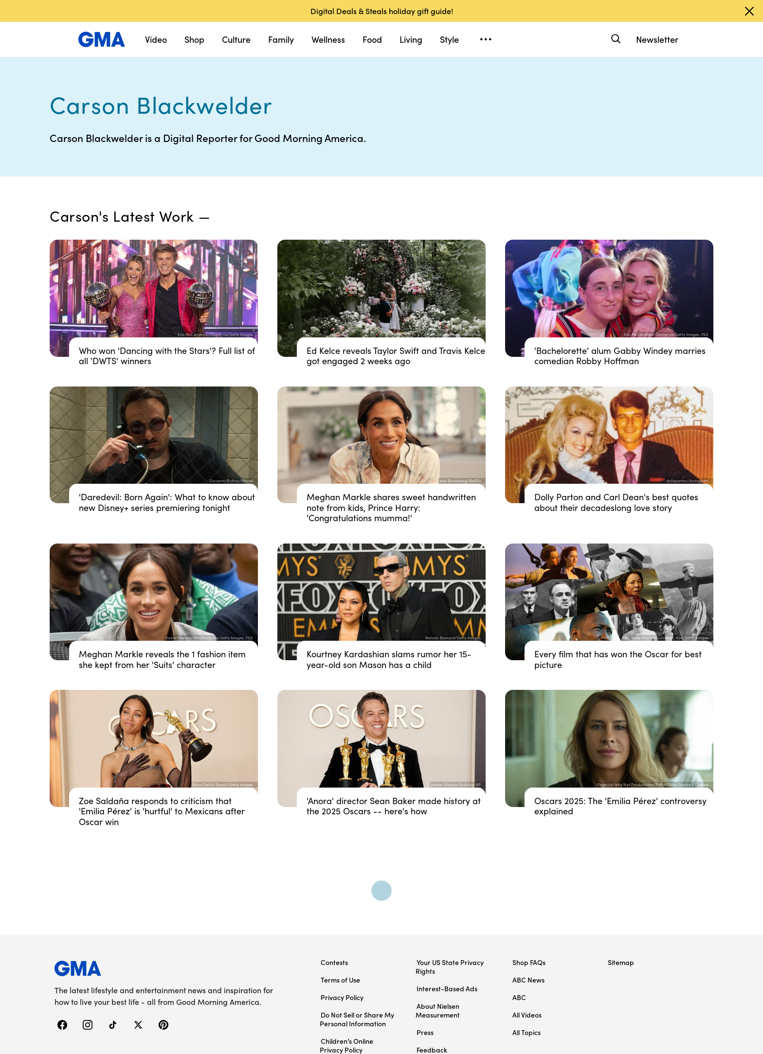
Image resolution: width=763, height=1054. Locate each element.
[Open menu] (485, 39)
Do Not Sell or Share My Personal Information (357, 1019)
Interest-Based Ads (447, 988)
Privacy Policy (342, 997)
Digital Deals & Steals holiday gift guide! (381, 10)
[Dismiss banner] (749, 11)
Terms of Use (340, 979)
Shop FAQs (528, 962)
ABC (519, 997)
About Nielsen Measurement (438, 1010)
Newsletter (657, 39)
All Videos (527, 1014)
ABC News (528, 979)
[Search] (614, 39)
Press (425, 1032)
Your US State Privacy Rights (450, 966)
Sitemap (621, 962)
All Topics (526, 1032)
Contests (334, 962)
